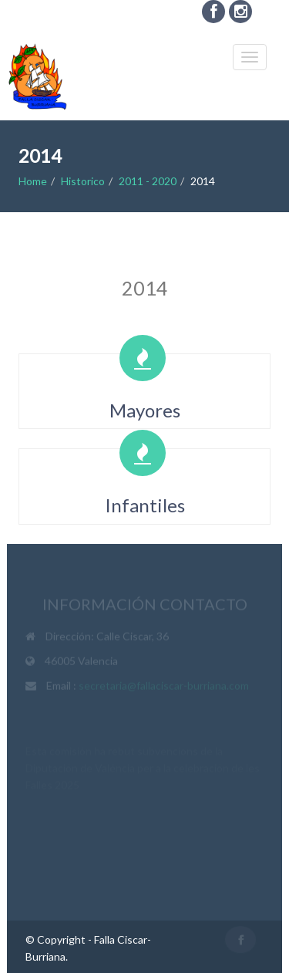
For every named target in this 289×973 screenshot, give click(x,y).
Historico (83, 181)
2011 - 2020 (147, 181)
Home (32, 181)
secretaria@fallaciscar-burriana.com (164, 686)
